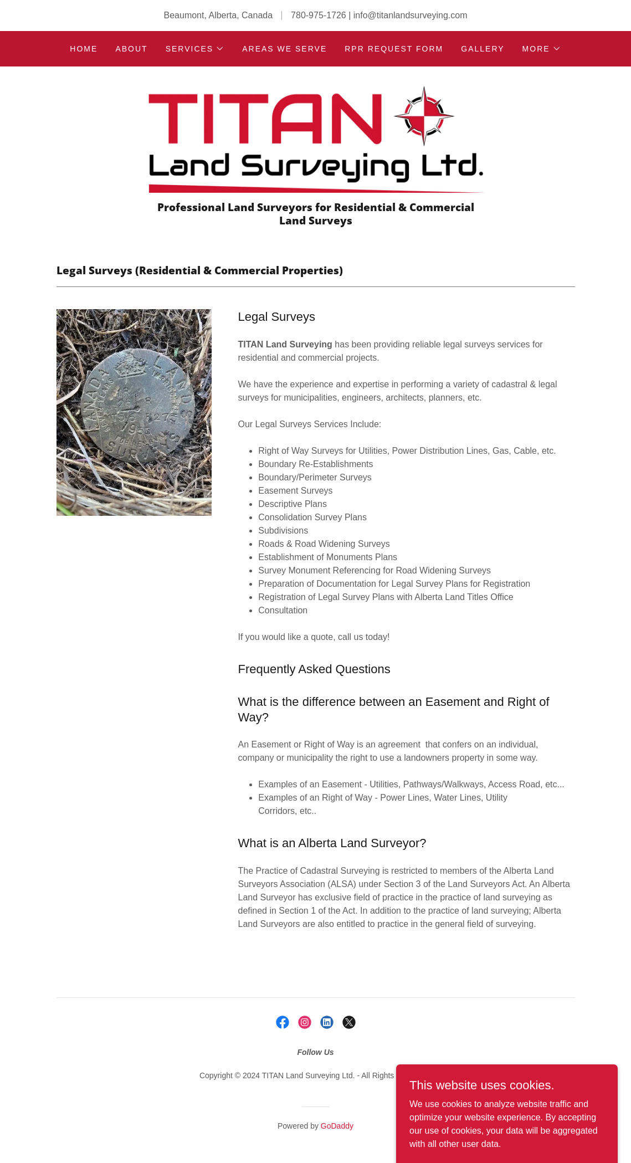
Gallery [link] (482, 48)
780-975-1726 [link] (318, 15)
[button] (195, 48)
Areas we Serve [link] (284, 48)
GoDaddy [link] (337, 1125)
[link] (315, 137)
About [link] (131, 48)
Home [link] (84, 48)
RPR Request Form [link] (394, 48)
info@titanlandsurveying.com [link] (410, 15)
